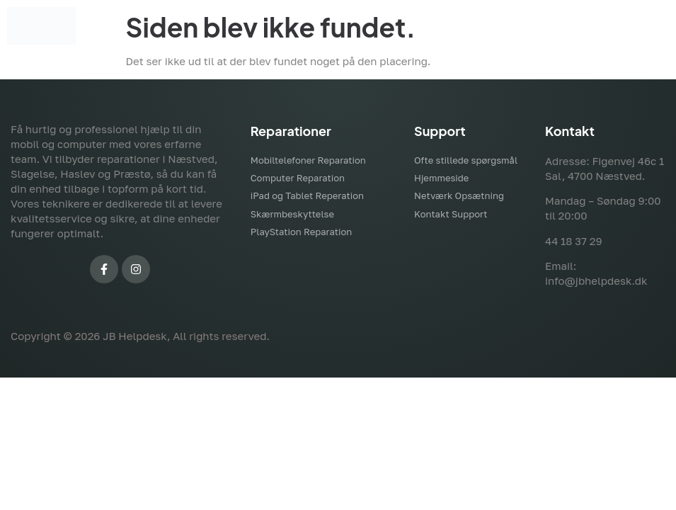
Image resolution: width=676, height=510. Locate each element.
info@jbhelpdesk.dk (596, 280)
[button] (419, 26)
